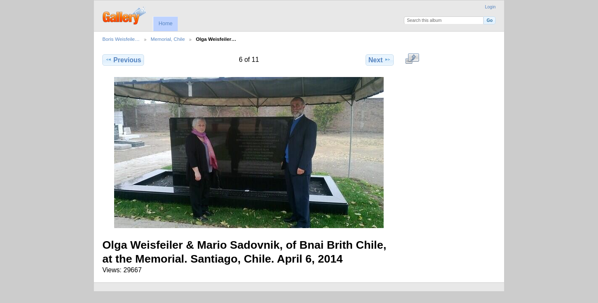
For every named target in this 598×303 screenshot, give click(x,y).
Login (490, 7)
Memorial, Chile (168, 39)
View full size (412, 59)
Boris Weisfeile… (121, 39)
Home (165, 24)
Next (379, 60)
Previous (123, 60)
